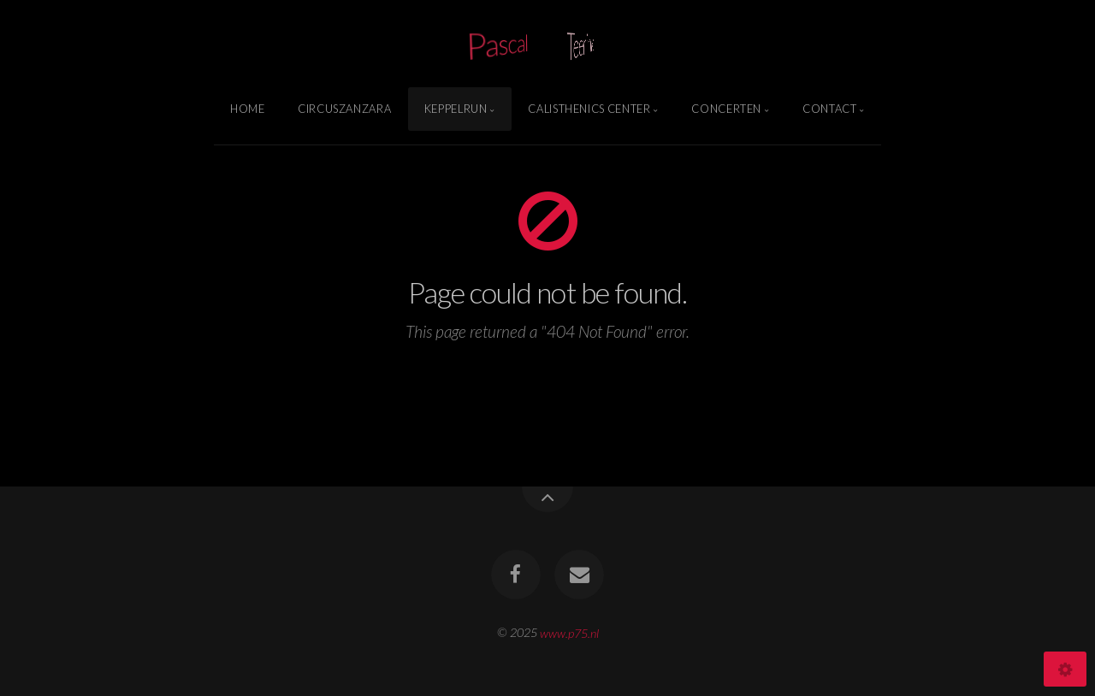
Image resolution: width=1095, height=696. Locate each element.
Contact (829, 108)
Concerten (726, 108)
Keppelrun (456, 108)
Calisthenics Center (589, 108)
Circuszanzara (344, 108)
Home (247, 108)
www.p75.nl (569, 632)
